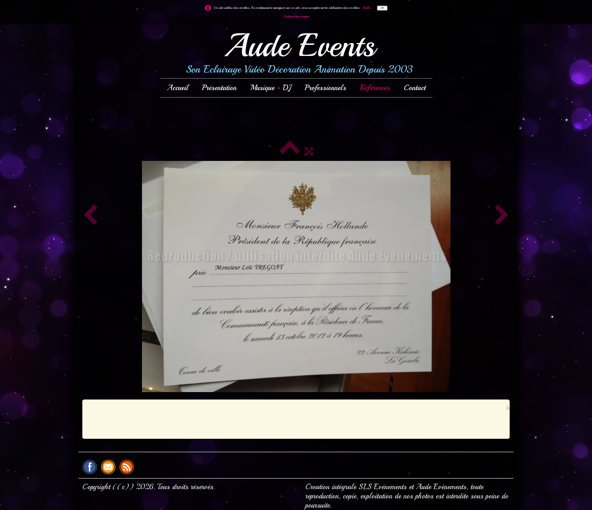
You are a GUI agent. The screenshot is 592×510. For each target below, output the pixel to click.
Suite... (367, 7)
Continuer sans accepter (296, 16)
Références (375, 87)
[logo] (296, 53)
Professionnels (325, 87)
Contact (415, 87)
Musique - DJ (270, 87)
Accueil (177, 87)
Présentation (219, 87)
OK (382, 8)
